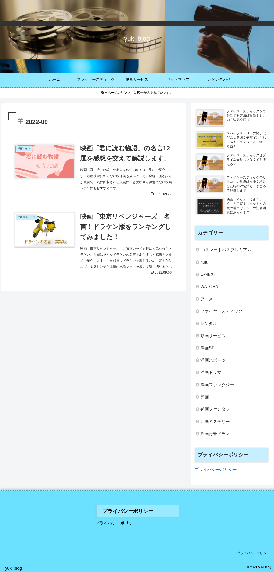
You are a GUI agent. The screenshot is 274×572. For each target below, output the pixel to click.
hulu (204, 262)
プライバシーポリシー (216, 469)
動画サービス (213, 335)
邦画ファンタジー (217, 409)
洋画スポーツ (213, 360)
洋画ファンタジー (217, 385)
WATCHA (209, 286)
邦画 (204, 397)
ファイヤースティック (221, 311)
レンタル (208, 323)
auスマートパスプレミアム (225, 250)
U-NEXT (208, 274)
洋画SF (207, 348)
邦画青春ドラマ (215, 433)
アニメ (206, 299)
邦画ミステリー (215, 421)
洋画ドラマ (210, 372)
